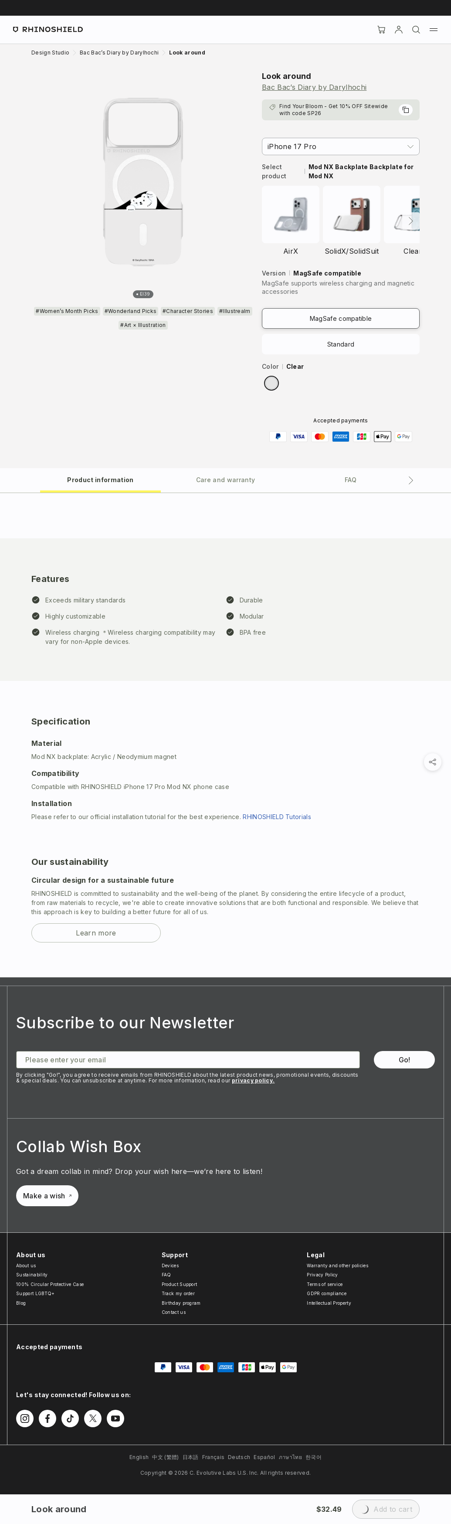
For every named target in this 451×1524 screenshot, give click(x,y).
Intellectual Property (329, 1303)
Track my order (178, 1293)
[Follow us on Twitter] (93, 1418)
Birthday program (181, 1303)
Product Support (179, 1284)
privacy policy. (253, 1080)
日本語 (191, 1457)
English (139, 1457)
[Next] (411, 221)
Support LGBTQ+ (35, 1293)
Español (264, 1457)
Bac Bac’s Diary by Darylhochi (314, 87)
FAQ (166, 1274)
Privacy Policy (322, 1274)
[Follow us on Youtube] (115, 1418)
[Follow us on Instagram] (25, 1418)
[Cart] (381, 30)
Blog (21, 1303)
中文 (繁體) (165, 1457)
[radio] (271, 383)
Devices (170, 1265)
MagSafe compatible (341, 318)
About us (26, 1265)
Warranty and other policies (337, 1265)
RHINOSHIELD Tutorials (277, 816)
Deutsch (239, 1457)
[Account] (399, 30)
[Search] (416, 30)
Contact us (174, 1312)
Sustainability (31, 1274)
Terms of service (324, 1284)
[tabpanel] (225, 735)
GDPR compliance (326, 1293)
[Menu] (433, 30)
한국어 (313, 1457)
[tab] (100, 479)
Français (213, 1457)
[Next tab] (411, 480)
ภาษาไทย (290, 1457)
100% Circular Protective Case (50, 1284)
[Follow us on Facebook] (47, 1418)
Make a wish (47, 1195)
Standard (341, 344)
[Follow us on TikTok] (70, 1418)
